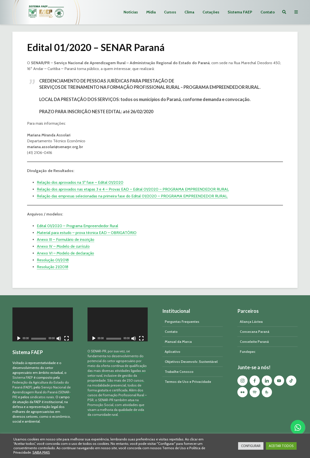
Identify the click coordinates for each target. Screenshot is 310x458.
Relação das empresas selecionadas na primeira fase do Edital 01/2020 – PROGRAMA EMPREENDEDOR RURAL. (132, 196)
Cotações (211, 12)
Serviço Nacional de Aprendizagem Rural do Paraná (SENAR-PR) (41, 392)
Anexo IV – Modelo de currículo (63, 246)
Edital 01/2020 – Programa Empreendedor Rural (77, 226)
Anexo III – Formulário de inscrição (65, 239)
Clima (189, 12)
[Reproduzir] (18, 339)
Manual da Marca (178, 341)
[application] (42, 324)
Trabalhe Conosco (179, 371)
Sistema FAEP (240, 12)
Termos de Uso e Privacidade (188, 381)
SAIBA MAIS (41, 452)
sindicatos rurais (42, 397)
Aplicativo (172, 351)
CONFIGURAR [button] (251, 446)
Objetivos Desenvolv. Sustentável (191, 361)
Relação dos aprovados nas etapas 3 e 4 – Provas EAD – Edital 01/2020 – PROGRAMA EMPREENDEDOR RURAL (133, 189)
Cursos (170, 12)
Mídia (151, 12)
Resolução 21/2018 (52, 267)
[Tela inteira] (66, 339)
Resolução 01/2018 (53, 260)
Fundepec (247, 351)
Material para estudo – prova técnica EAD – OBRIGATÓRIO (86, 232)
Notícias (131, 12)
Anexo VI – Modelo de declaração (65, 253)
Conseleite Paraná (254, 341)
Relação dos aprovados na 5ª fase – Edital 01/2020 (80, 182)
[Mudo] (58, 339)
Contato (268, 12)
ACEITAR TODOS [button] (281, 446)
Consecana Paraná (254, 331)
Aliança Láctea (251, 321)
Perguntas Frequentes (182, 321)
